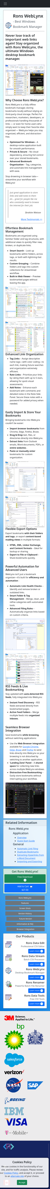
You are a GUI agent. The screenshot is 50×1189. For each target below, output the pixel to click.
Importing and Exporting (29, 861)
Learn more (36, 951)
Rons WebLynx (25, 898)
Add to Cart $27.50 (25, 888)
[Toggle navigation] (5, 3)
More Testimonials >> (31, 219)
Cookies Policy (11, 1172)
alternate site (17, 1176)
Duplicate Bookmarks (28, 851)
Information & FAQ (25, 924)
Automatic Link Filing (27, 848)
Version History (25, 913)
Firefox (30, 749)
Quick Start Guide (26, 840)
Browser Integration (25, 929)
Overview (22, 837)
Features (25, 903)
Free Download (25, 878)
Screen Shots (25, 908)
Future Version (25, 918)
